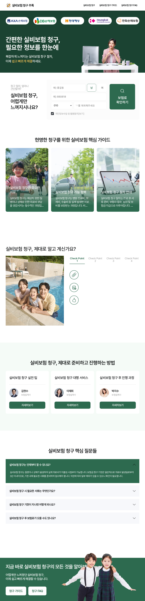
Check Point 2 (95, 259)
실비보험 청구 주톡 (8, 5)
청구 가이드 (16, 591)
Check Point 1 (77, 259)
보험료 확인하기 (122, 96)
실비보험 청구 (89, 5)
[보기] (81, 114)
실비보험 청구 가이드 (108, 5)
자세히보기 (27, 405)
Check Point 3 (113, 259)
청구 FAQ (37, 591)
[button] (136, 180)
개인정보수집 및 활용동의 (66, 114)
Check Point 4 (132, 259)
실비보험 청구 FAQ (129, 5)
